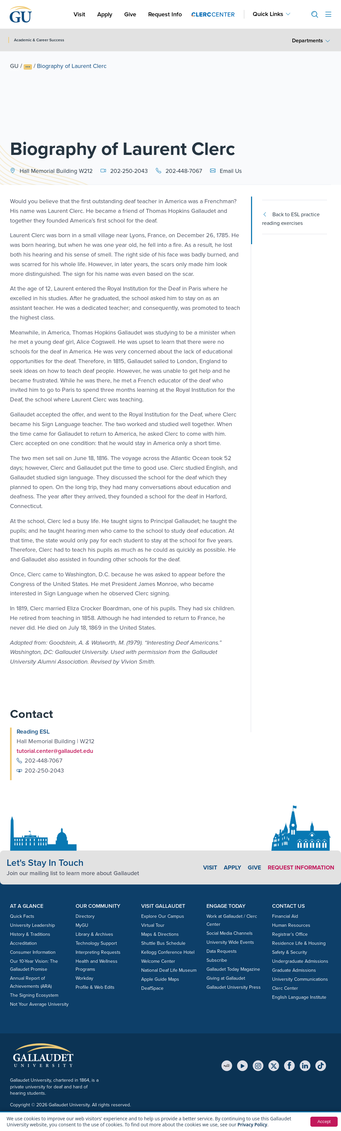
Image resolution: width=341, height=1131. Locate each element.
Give (130, 14)
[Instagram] (258, 1065)
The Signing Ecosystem (34, 995)
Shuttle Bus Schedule (163, 943)
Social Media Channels (229, 933)
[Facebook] (289, 1065)
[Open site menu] (328, 14)
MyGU (82, 925)
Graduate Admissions (294, 970)
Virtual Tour (153, 925)
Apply (106, 14)
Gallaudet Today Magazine (233, 969)
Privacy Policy (252, 1124)
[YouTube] (242, 1065)
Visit (79, 14)
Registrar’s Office (290, 934)
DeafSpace (152, 988)
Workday (84, 978)
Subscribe (216, 960)
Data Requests (221, 951)
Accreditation (23, 943)
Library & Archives (94, 934)
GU (14, 66)
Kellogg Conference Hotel (167, 952)
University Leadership (32, 925)
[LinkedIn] (305, 1065)
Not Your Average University (39, 1004)
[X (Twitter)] (273, 1065)
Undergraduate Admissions (300, 961)
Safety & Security (289, 952)
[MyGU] (226, 1065)
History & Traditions (30, 934)
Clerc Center (285, 988)
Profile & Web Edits (95, 987)
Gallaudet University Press (233, 987)
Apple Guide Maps (160, 979)
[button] (312, 14)
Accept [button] (323, 1121)
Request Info (165, 14)
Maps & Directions (160, 934)
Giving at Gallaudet (225, 978)
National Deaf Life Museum (168, 970)
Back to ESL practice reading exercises (291, 219)
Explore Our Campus (162, 916)
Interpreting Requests (98, 952)
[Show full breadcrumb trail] (28, 67)
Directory (85, 916)
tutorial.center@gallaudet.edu (55, 751)
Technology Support (96, 943)
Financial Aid (285, 916)
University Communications (300, 979)
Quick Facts (22, 916)
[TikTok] (320, 1065)
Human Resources (291, 925)
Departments (307, 40)
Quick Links (268, 14)
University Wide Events (230, 942)
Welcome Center (158, 961)
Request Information (299, 867)
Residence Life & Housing (299, 943)
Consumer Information (33, 952)
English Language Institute (299, 997)
